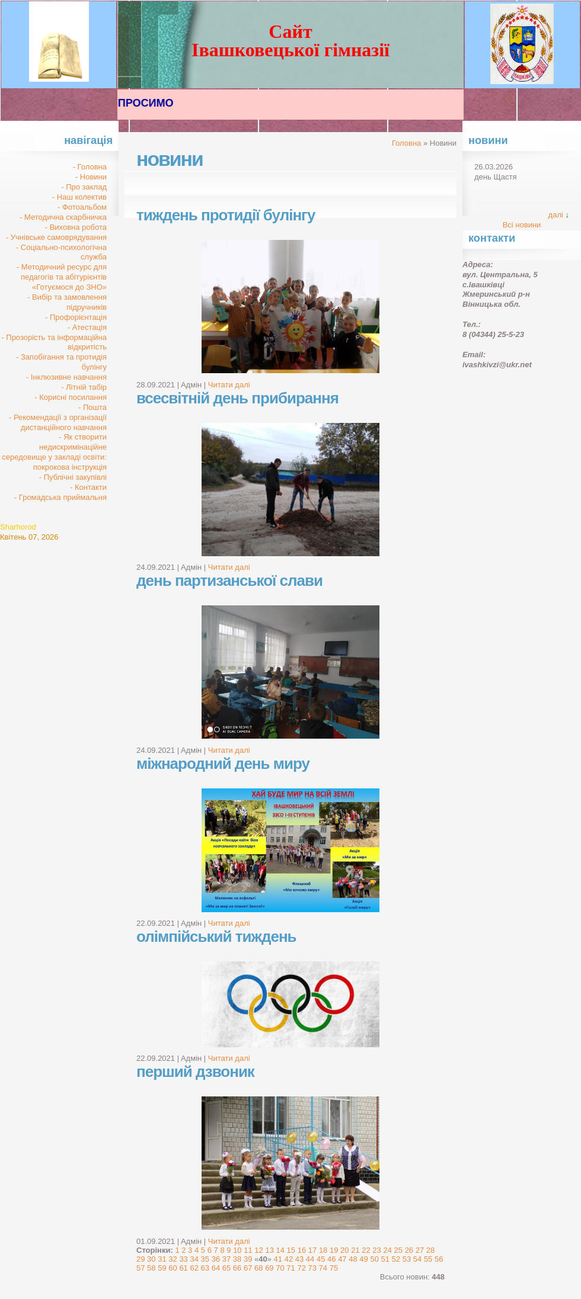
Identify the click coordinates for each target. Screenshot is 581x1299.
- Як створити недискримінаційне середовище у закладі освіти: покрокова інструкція (54, 452)
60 (172, 1267)
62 (194, 1267)
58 (151, 1267)
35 (205, 1259)
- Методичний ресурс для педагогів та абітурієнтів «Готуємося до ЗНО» (62, 276)
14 (280, 1250)
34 (194, 1259)
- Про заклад (84, 186)
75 (334, 1267)
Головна (406, 143)
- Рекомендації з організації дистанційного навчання (58, 422)
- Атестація (87, 327)
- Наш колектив (79, 197)
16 (302, 1250)
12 (258, 1250)
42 (289, 1259)
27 (420, 1250)
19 (334, 1250)
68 (258, 1267)
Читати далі (229, 384)
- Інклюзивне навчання (66, 377)
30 (151, 1259)
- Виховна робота (76, 227)
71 (290, 1267)
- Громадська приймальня (60, 497)
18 (323, 1250)
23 (376, 1250)
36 (216, 1259)
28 (430, 1250)
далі (555, 214)
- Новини (91, 176)
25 (398, 1250)
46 (331, 1259)
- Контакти (88, 487)
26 (409, 1250)
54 (417, 1259)
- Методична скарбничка (63, 217)
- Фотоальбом (82, 207)
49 (363, 1259)
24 (387, 1250)
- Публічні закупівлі (73, 477)
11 (248, 1250)
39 (248, 1259)
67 (248, 1267)
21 (355, 1250)
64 (216, 1267)
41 (278, 1259)
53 (407, 1259)
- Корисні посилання (70, 397)
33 (183, 1259)
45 (321, 1259)
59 (162, 1267)
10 (237, 1250)
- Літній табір (84, 387)
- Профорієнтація (76, 317)
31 (162, 1259)
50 (374, 1259)
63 (205, 1267)
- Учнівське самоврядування (56, 237)
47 (342, 1259)
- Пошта (92, 407)
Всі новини (522, 224)
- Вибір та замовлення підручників (67, 302)
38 (237, 1259)
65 (226, 1267)
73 (312, 1267)
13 (269, 1250)
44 (310, 1259)
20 (344, 1250)
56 (439, 1259)
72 (301, 1267)
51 (385, 1259)
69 (269, 1267)
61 (183, 1267)
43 (299, 1259)
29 (140, 1259)
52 (396, 1259)
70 (280, 1267)
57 (140, 1267)
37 (226, 1259)
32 (172, 1259)
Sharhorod (18, 526)
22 (366, 1250)
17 (312, 1250)
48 (353, 1259)
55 (428, 1259)
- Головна (90, 166)
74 (323, 1267)
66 (237, 1267)
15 (291, 1250)
